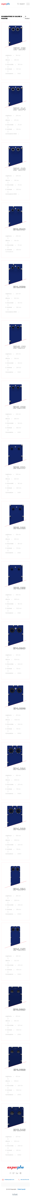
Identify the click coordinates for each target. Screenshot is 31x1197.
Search (21, 4)
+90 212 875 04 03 (23, 1179)
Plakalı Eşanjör (22, 1189)
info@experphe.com (8, 1179)
